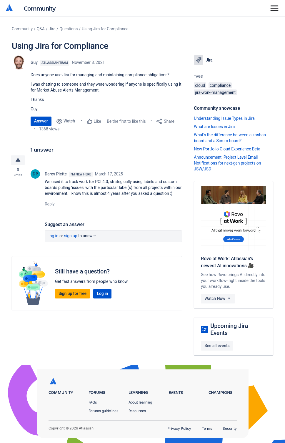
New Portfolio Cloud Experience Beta (227, 149)
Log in (53, 236)
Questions (68, 28)
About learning (140, 402)
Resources (137, 411)
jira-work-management (215, 92)
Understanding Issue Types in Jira (224, 118)
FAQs (93, 402)
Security (229, 428)
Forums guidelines (104, 411)
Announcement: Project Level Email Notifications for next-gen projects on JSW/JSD (227, 163)
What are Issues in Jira (214, 126)
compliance (220, 85)
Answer (41, 121)
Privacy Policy (179, 428)
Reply (50, 204)
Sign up (70, 236)
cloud (200, 85)
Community (40, 8)
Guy (34, 62)
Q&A (41, 28)
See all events (216, 345)
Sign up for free (72, 293)
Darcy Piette (56, 174)
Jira (52, 28)
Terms (207, 428)
